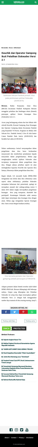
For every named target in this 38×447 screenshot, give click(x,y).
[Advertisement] (19, 26)
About (7, 437)
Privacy (21, 437)
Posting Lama (30, 321)
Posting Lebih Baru (9, 321)
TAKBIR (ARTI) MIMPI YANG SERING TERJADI (18, 349)
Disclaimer (29, 437)
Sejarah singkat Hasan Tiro (12, 340)
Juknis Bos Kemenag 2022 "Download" (16, 357)
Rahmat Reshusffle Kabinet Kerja (14, 380)
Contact (13, 437)
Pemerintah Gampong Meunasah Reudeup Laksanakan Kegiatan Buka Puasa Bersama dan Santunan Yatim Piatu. (17, 368)
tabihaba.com (21, 444)
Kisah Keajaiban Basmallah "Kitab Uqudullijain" (19, 353)
